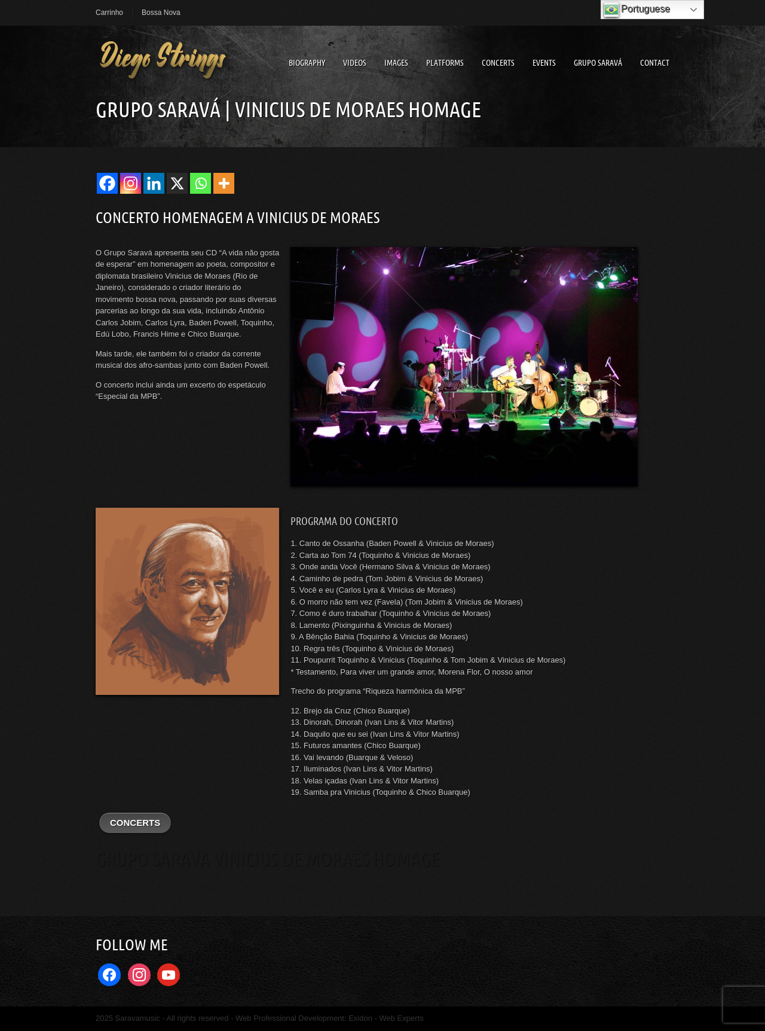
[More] (223, 183)
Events (544, 63)
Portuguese (637, 9)
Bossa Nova (161, 12)
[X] (177, 183)
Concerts (498, 63)
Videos (354, 63)
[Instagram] (130, 183)
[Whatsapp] (200, 183)
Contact (654, 63)
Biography (307, 63)
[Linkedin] (153, 183)
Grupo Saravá (598, 63)
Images (396, 63)
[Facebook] (107, 183)
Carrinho (109, 12)
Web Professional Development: (291, 1018)
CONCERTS (135, 823)
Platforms (445, 63)
